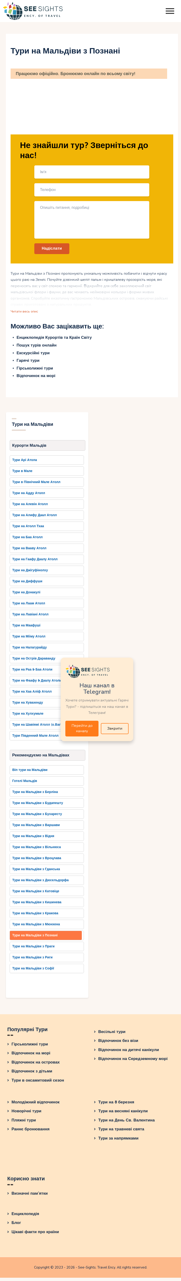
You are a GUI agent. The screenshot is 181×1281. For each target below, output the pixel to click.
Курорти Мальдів (29, 447)
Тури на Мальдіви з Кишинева (36, 905)
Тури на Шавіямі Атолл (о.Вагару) (39, 727)
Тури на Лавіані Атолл (30, 617)
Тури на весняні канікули (123, 1114)
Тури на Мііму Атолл (28, 639)
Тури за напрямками (118, 1141)
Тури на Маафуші (26, 628)
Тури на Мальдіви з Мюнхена (36, 928)
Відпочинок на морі (36, 377)
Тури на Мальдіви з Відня (33, 839)
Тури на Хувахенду (27, 705)
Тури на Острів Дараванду (33, 661)
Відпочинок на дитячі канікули (128, 1053)
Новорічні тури (26, 1114)
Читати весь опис (26, 313)
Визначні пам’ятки (30, 1197)
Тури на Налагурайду (29, 650)
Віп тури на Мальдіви (29, 773)
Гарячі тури (28, 362)
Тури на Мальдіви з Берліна (35, 795)
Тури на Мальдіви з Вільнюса (36, 850)
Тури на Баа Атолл (27, 540)
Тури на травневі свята (121, 1132)
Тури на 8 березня (116, 1105)
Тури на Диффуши (27, 584)
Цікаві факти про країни (35, 1235)
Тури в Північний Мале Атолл (36, 485)
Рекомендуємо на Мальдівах (40, 758)
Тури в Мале (22, 474)
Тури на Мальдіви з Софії (33, 972)
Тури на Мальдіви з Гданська (36, 872)
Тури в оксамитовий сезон (38, 1083)
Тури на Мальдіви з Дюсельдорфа (40, 883)
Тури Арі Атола (24, 463)
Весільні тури (112, 1035)
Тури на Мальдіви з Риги (32, 961)
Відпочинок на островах (36, 1065)
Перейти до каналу (82, 729)
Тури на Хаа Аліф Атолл (32, 694)
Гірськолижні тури (35, 370)
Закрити (114, 729)
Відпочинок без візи (118, 1044)
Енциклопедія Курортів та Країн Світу (54, 339)
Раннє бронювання (31, 1132)
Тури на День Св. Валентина (126, 1123)
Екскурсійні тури (33, 355)
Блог (16, 1226)
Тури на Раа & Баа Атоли (32, 672)
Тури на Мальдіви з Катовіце (35, 894)
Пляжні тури (24, 1123)
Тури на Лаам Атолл (28, 606)
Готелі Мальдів (24, 784)
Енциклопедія (25, 1217)
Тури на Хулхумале (27, 716)
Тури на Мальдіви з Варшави (36, 828)
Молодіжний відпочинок (35, 1105)
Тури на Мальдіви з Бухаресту (37, 817)
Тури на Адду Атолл (28, 496)
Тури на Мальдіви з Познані (35, 939)
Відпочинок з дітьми (32, 1074)
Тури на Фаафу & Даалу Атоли (37, 683)
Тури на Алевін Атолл (30, 507)
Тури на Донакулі (26, 595)
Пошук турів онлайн (37, 347)
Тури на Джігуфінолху (30, 573)
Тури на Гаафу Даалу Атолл (35, 562)
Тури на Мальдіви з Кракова (35, 917)
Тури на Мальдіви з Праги (33, 950)
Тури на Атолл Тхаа (28, 529)
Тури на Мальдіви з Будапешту (37, 806)
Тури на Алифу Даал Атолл (34, 518)
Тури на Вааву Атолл (29, 551)
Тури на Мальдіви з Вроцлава (36, 861)
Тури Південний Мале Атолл (35, 738)
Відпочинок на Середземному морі (133, 1062)
